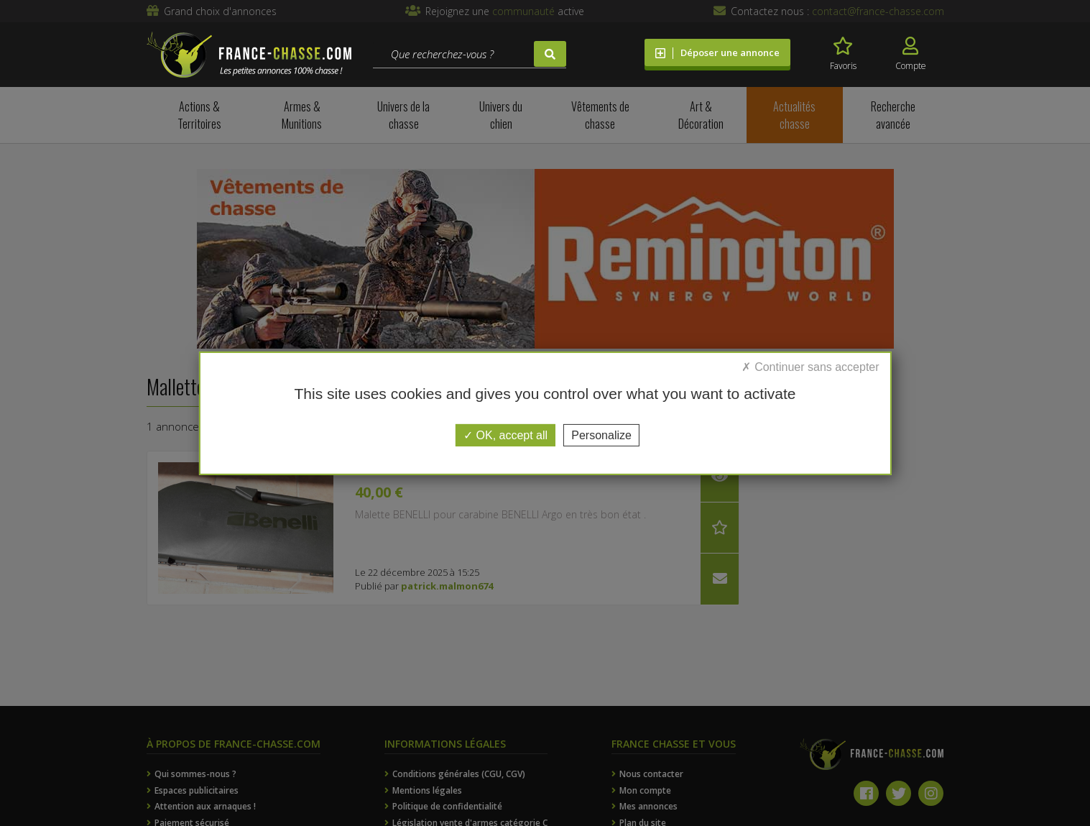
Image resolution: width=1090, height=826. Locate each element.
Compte (910, 54)
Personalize (601, 434)
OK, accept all (505, 434)
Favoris (843, 54)
